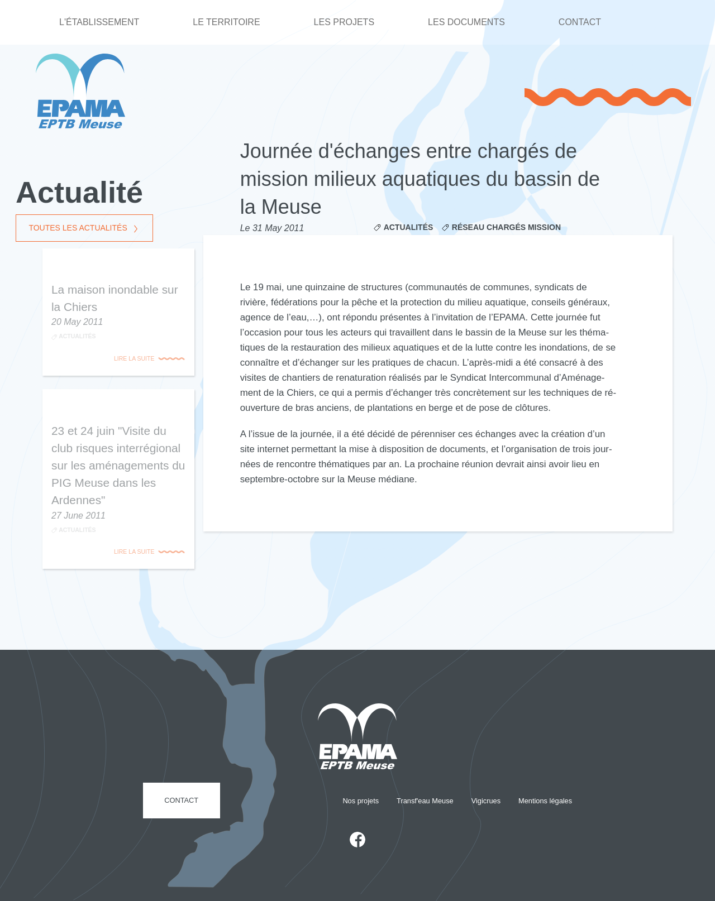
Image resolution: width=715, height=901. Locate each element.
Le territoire (226, 22)
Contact (580, 22)
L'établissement (99, 22)
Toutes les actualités (77, 228)
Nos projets (360, 801)
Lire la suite (134, 358)
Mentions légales (545, 801)
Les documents (466, 22)
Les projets (344, 22)
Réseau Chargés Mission (506, 227)
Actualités (408, 227)
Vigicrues (485, 801)
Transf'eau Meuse (425, 801)
